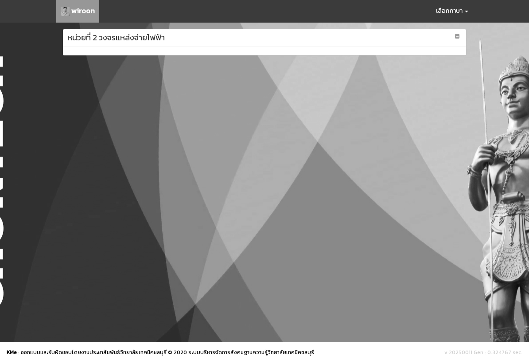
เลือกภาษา (452, 11)
